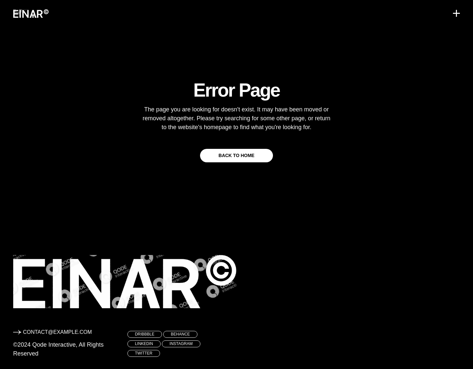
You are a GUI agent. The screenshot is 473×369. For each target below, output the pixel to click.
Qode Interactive (54, 344)
